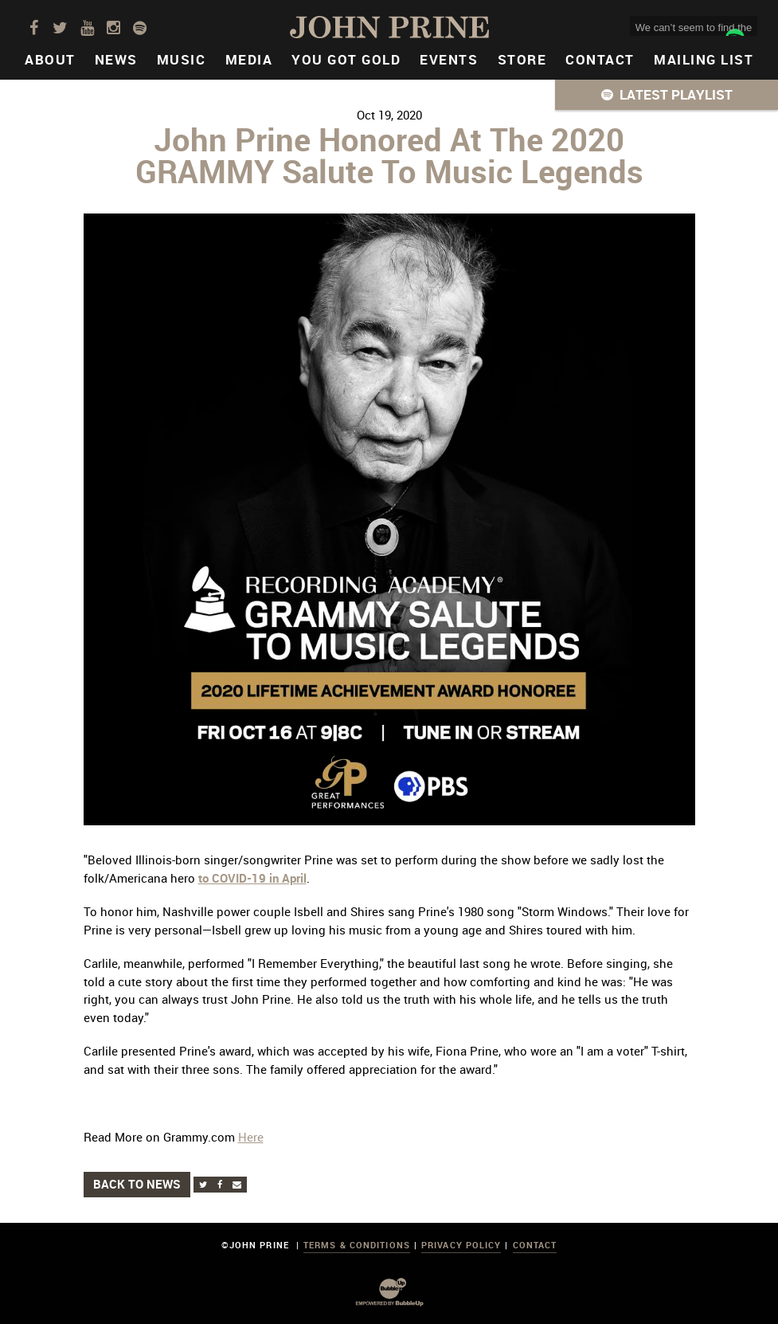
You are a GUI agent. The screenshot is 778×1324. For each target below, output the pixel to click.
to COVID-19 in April (252, 878)
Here (251, 1137)
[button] (666, 95)
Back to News (137, 1184)
